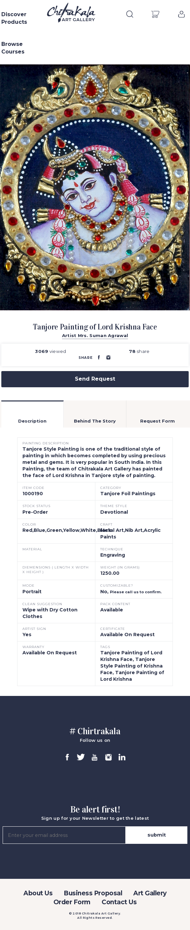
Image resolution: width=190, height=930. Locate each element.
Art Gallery (150, 893)
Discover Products (14, 18)
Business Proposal (93, 893)
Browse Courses (12, 48)
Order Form (71, 902)
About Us (37, 893)
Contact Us (119, 902)
